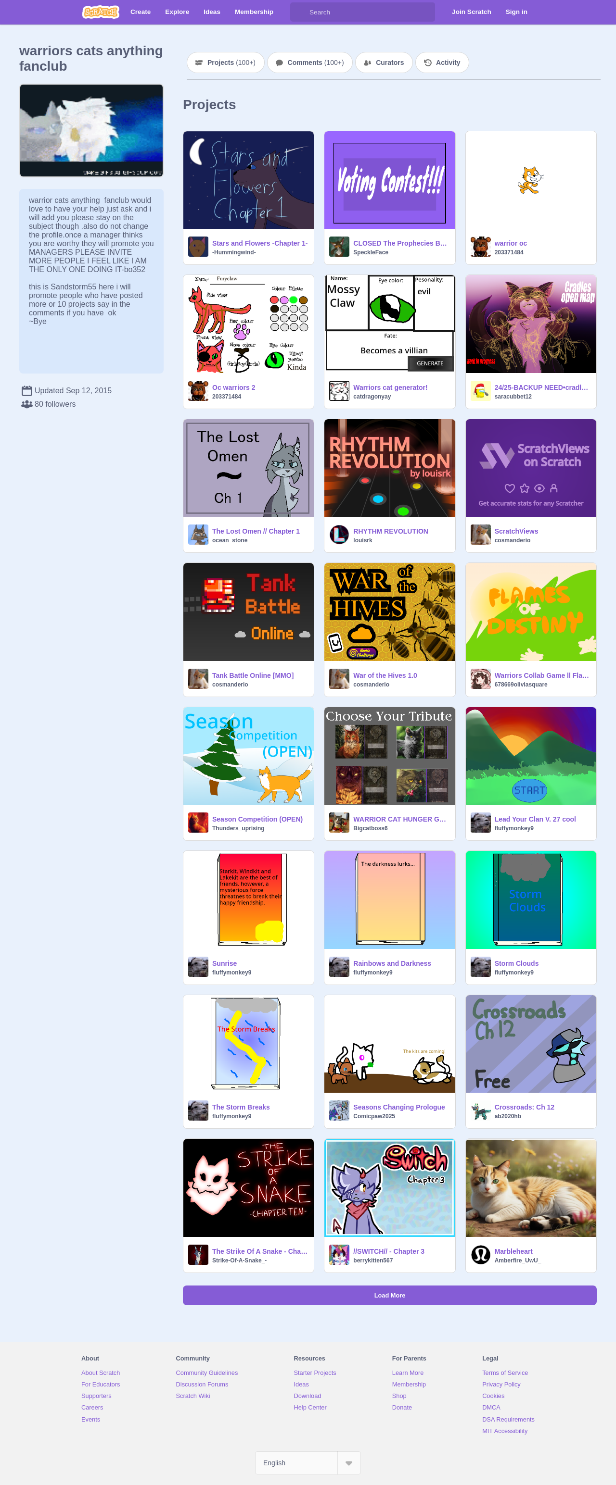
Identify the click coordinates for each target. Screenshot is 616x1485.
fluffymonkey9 (514, 828)
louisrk (362, 540)
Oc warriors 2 (234, 387)
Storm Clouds (517, 963)
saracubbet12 (513, 396)
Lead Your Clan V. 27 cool (535, 819)
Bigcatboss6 (370, 828)
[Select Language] (308, 1462)
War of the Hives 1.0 (385, 675)
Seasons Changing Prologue (399, 1107)
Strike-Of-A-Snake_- (239, 1260)
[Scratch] (100, 12)
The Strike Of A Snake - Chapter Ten (260, 1251)
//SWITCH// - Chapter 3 (388, 1251)
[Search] (299, 12)
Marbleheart (514, 1251)
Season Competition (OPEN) (257, 819)
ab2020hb (508, 1116)
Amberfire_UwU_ (518, 1260)
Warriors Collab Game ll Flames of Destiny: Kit (542, 675)
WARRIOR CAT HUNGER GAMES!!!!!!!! (401, 819)
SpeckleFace (370, 252)
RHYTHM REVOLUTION (390, 531)
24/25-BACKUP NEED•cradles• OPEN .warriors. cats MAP (542, 387)
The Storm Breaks (241, 1107)
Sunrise (224, 963)
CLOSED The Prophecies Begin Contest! (401, 243)
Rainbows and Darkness (392, 963)
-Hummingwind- (234, 252)
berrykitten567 (373, 1260)
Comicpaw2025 (374, 1116)
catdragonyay (372, 396)
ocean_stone (229, 540)
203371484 (509, 252)
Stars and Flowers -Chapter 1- (260, 243)
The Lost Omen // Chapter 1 (256, 531)
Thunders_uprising (238, 828)
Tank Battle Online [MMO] (253, 675)
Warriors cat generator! (390, 387)
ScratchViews (517, 531)
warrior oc (511, 243)
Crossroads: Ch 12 (524, 1107)
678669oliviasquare (521, 684)
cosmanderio (513, 540)
